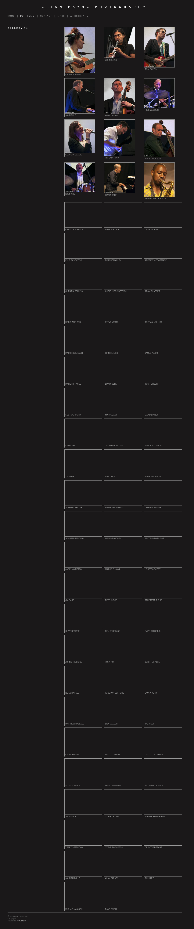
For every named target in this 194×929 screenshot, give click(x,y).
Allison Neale (72, 786)
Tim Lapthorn (112, 158)
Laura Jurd (151, 693)
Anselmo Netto (73, 569)
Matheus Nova (112, 569)
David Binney (151, 415)
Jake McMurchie (153, 600)
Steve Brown (112, 816)
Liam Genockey (113, 538)
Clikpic (22, 921)
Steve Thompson (114, 847)
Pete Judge (111, 600)
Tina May (69, 477)
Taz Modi (149, 724)
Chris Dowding (153, 507)
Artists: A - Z (79, 16)
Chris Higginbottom (116, 291)
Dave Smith (111, 909)
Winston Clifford (114, 693)
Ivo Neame (70, 446)
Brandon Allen (113, 260)
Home (11, 16)
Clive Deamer (72, 631)
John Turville (152, 662)
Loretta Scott (152, 569)
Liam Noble (111, 195)
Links (61, 16)
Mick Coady (111, 415)
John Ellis (70, 115)
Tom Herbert (152, 384)
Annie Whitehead (114, 507)
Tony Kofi (110, 662)
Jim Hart (149, 878)
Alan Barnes (112, 878)
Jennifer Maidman (74, 538)
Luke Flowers (112, 755)
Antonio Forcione (154, 538)
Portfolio (27, 16)
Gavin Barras (72, 755)
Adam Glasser (152, 291)
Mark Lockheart (74, 353)
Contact (46, 16)
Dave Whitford (113, 229)
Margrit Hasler (73, 384)
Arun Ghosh (111, 60)
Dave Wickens (152, 229)
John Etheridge (73, 662)
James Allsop (152, 353)
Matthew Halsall (74, 724)
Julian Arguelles (114, 446)
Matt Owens (111, 116)
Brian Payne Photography (95, 6)
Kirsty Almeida (73, 75)
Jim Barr (69, 600)
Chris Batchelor (74, 229)
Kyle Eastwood (73, 260)
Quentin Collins (74, 291)
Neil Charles (72, 693)
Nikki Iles (110, 477)
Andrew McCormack (156, 260)
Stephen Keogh (73, 507)
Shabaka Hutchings (155, 199)
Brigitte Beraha (153, 847)
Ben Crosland (112, 631)
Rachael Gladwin (154, 755)
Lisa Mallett (111, 724)
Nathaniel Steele (154, 786)
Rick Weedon (152, 110)
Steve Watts (111, 322)
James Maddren (153, 446)
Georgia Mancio (73, 155)
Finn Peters (111, 353)
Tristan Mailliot (153, 322)
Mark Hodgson (153, 159)
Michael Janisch (73, 909)
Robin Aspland (73, 322)
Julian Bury (71, 816)
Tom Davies (150, 69)
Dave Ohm (70, 194)
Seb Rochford (73, 415)
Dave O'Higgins (152, 631)
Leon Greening (113, 786)
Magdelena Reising (155, 816)
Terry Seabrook (74, 847)
